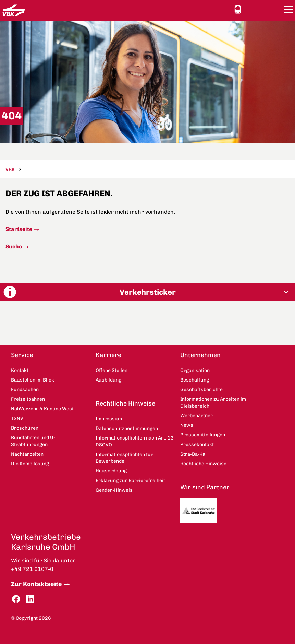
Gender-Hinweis (114, 490)
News (186, 425)
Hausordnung (111, 471)
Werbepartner (196, 416)
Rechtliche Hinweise (125, 403)
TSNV (17, 418)
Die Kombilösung (30, 464)
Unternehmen (200, 355)
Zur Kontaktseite (36, 584)
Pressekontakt (197, 444)
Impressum (109, 419)
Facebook (16, 599)
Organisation (195, 370)
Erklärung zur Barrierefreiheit (130, 480)
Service (22, 355)
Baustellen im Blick (32, 380)
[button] (147, 292)
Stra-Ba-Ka (192, 454)
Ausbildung (108, 380)
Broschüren (24, 428)
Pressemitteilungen (202, 435)
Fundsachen (25, 390)
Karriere (108, 355)
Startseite (18, 229)
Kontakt (263, 9)
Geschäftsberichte (201, 390)
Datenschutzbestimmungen (127, 428)
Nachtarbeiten (27, 454)
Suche (13, 246)
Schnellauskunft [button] (237, 9)
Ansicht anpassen (251, 9)
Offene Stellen (111, 370)
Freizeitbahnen (28, 399)
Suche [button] (275, 9)
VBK (10, 170)
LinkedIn (30, 599)
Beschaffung (194, 380)
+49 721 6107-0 (32, 569)
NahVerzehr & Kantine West (42, 409)
